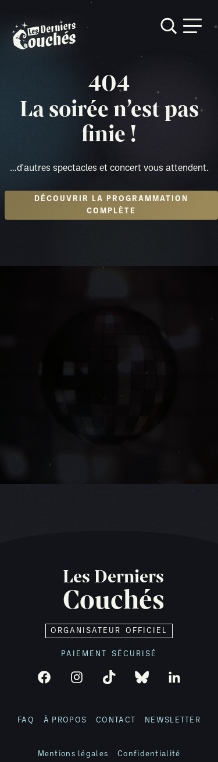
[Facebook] (44, 677)
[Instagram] (76, 677)
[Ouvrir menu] (192, 25)
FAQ (25, 720)
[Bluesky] (142, 677)
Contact (115, 720)
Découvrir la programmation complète (111, 205)
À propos (65, 720)
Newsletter (173, 720)
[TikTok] (109, 677)
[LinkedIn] (174, 677)
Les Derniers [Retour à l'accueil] (114, 591)
